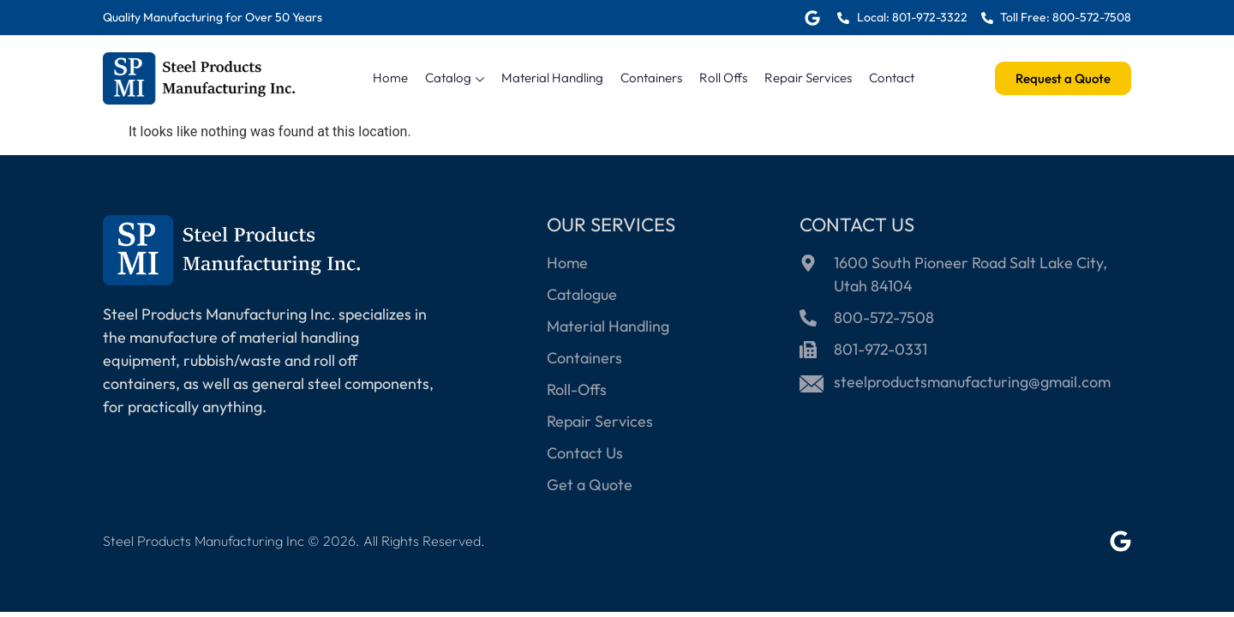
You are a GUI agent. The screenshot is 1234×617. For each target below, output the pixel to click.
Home (390, 77)
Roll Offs (723, 77)
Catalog (454, 77)
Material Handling (552, 77)
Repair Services (808, 77)
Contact (891, 77)
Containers (651, 77)
